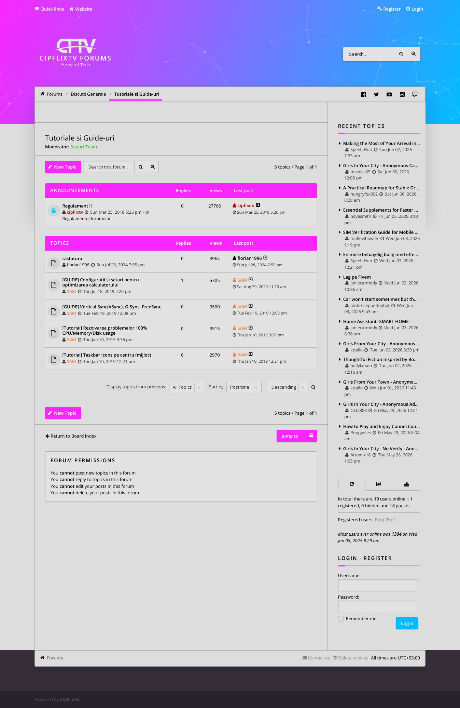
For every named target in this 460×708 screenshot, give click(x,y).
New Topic (65, 167)
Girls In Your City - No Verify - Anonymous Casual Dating (381, 448)
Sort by (235, 387)
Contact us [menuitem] (319, 658)
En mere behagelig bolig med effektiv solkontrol (381, 254)
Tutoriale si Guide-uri (79, 138)
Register (378, 558)
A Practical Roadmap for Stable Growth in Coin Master (381, 188)
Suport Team (83, 147)
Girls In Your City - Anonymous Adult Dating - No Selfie (381, 404)
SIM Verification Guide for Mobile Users (381, 232)
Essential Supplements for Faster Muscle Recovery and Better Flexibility (381, 210)
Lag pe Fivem (357, 277)
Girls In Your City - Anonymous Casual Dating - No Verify (381, 165)
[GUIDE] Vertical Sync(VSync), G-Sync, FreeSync (111, 307)
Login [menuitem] (417, 9)
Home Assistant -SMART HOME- (376, 321)
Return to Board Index (73, 436)
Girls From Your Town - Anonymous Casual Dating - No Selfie (381, 382)
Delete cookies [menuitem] (353, 658)
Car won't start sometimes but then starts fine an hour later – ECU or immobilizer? (381, 299)
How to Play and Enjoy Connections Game (381, 426)
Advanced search (413, 54)
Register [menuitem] (392, 9)
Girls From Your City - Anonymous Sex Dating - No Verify (381, 343)
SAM (71, 291)
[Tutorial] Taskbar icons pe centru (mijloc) (106, 355)
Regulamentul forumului (86, 219)
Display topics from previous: (156, 387)
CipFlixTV (70, 699)
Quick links (52, 9)
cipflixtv (75, 212)
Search (401, 54)
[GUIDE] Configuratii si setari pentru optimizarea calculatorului (100, 282)
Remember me (357, 619)
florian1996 (78, 265)
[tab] (351, 484)
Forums (55, 658)
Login (348, 558)
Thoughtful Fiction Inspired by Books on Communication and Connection (381, 359)
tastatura (72, 259)
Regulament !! (77, 206)
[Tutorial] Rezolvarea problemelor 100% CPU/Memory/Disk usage (104, 330)
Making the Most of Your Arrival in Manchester (381, 143)
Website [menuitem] (80, 9)
